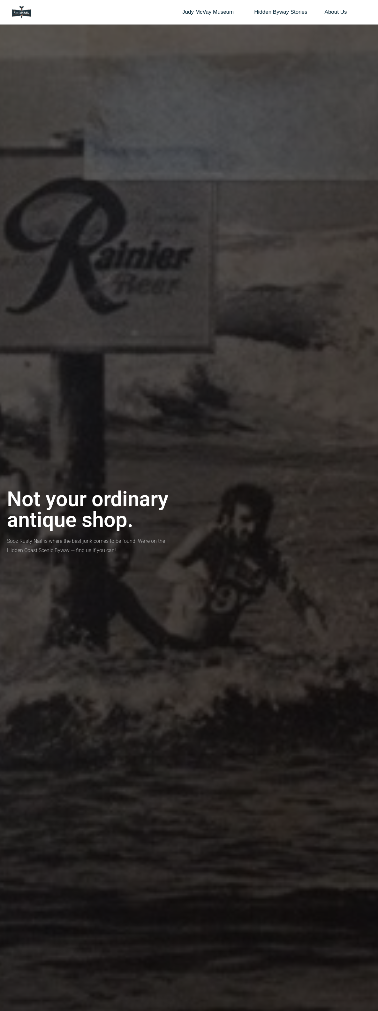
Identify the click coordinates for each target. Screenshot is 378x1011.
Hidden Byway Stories (280, 12)
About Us (337, 12)
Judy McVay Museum (209, 12)
